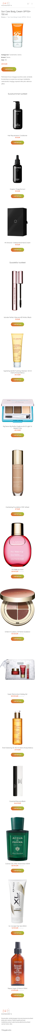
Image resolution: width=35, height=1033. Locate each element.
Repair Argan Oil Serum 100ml (17, 988)
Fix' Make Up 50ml (17, 569)
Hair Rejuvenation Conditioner (17, 135)
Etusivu (3, 17)
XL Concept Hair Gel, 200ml (17, 926)
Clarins (19, 55)
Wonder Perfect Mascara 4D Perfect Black (17, 317)
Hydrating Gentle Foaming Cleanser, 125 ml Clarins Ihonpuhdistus (18, 372)
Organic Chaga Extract (17, 189)
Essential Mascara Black (17, 801)
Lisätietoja (9, 69)
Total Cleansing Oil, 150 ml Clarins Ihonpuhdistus (17, 748)
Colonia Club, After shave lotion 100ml (17, 864)
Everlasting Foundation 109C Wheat (17, 507)
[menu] (32, 3)
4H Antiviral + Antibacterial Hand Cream (17, 243)
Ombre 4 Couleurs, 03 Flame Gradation (17, 632)
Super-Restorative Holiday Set (17, 694)
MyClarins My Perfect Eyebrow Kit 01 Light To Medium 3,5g (17, 427)
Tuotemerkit (13, 55)
